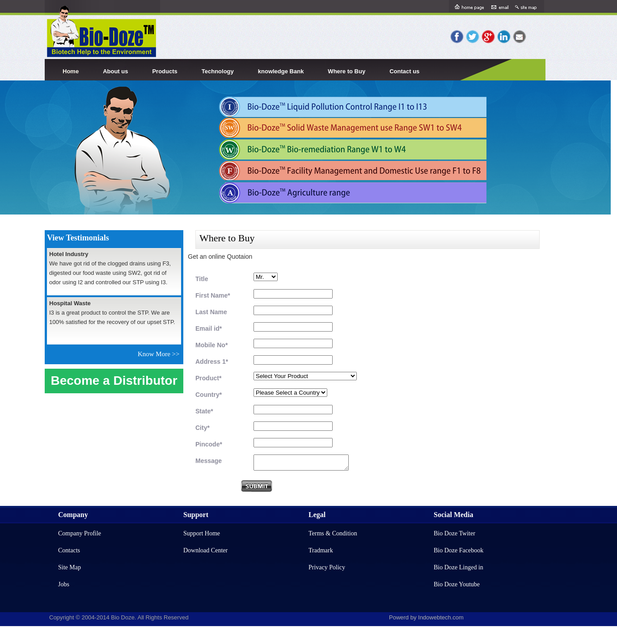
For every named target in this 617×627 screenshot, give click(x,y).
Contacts (69, 550)
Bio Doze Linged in (458, 567)
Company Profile (79, 533)
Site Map (69, 567)
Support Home (201, 533)
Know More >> (160, 354)
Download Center (205, 550)
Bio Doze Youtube (457, 584)
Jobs (63, 584)
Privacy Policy (326, 567)
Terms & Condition (332, 533)
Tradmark (320, 550)
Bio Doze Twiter (454, 533)
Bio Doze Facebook (458, 550)
